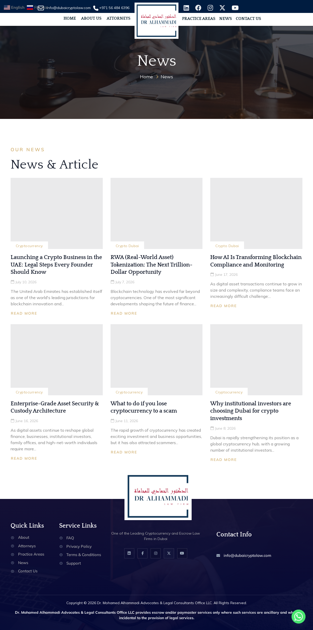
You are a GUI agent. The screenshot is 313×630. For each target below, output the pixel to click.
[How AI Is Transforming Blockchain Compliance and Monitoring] (256, 213)
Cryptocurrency (29, 246)
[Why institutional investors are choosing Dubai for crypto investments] (256, 359)
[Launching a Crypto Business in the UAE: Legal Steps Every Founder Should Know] (57, 213)
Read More (24, 313)
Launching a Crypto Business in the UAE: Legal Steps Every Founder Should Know (56, 264)
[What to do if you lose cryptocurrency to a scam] (157, 359)
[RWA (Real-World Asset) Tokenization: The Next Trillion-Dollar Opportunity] (157, 213)
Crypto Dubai (127, 246)
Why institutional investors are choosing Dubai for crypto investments (250, 411)
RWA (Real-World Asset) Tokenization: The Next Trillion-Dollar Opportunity (151, 264)
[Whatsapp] (299, 617)
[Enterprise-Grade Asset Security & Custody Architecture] (57, 359)
